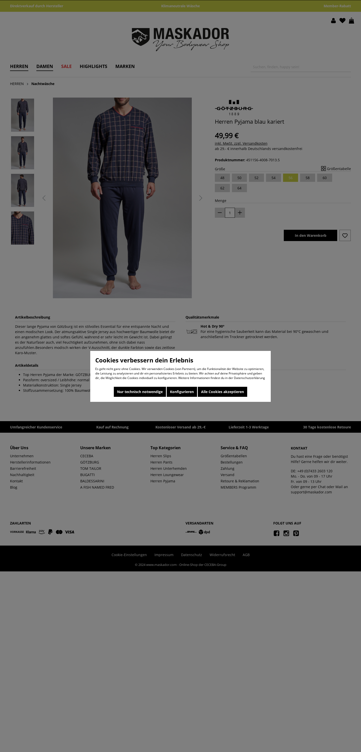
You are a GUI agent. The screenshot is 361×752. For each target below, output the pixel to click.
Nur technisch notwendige (140, 391)
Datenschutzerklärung (249, 378)
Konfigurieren (182, 391)
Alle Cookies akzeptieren (222, 391)
